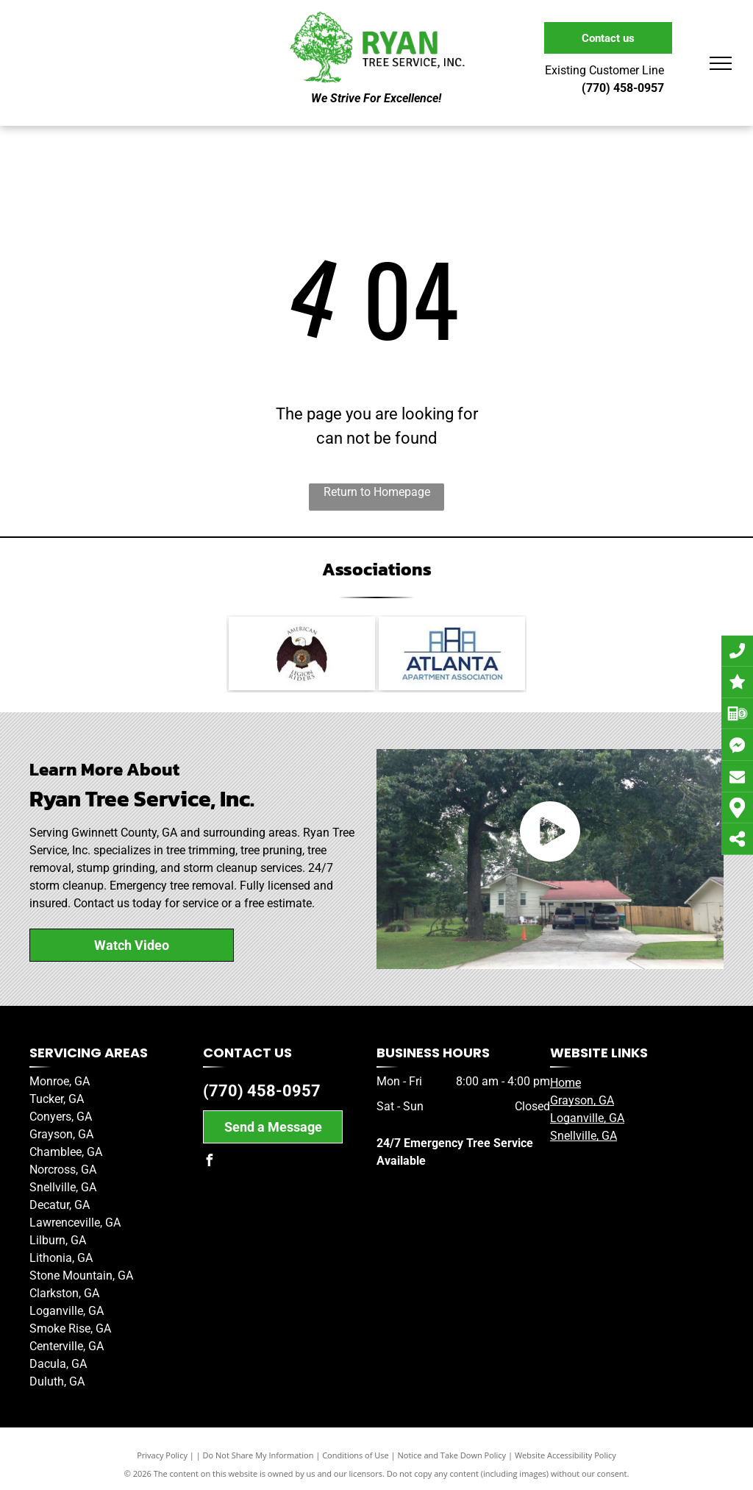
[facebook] (208, 1162)
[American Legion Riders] (302, 653)
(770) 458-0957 (262, 1091)
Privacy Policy (162, 1455)
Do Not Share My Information (258, 1455)
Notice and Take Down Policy (452, 1455)
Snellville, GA (583, 1136)
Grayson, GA (582, 1100)
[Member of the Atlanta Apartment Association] (452, 653)
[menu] (721, 63)
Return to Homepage (377, 492)
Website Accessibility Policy (565, 1455)
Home (565, 1083)
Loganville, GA (587, 1118)
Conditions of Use (355, 1455)
